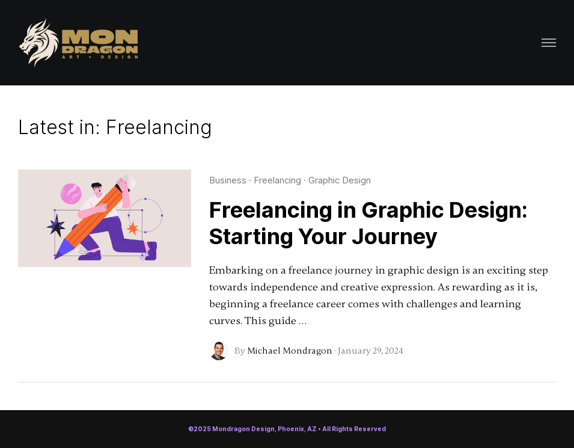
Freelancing (277, 180)
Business (227, 180)
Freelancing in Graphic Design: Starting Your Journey (368, 223)
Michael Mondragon (289, 350)
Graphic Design (339, 180)
